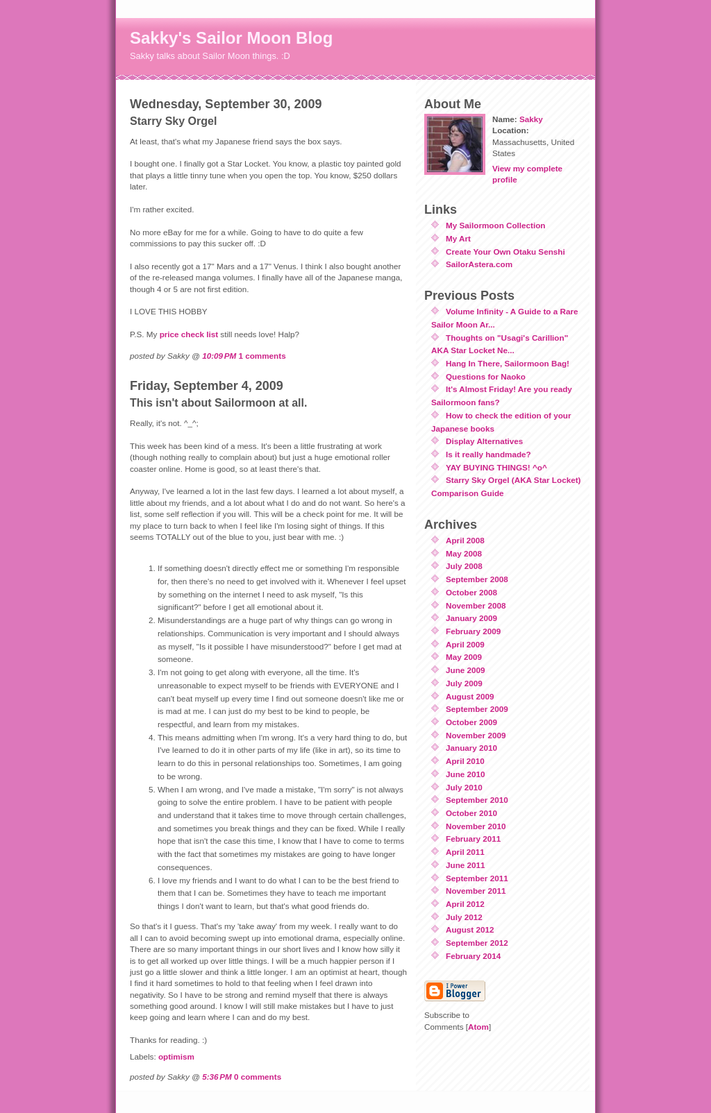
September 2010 (477, 799)
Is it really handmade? (488, 454)
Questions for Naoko (486, 376)
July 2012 (464, 916)
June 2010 (465, 774)
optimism (176, 1056)
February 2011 (473, 838)
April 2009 (465, 644)
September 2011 (477, 878)
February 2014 (473, 955)
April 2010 (465, 760)
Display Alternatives (484, 440)
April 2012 (465, 903)
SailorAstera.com (479, 264)
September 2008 (477, 579)
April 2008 (465, 540)
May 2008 (464, 553)
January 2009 (471, 617)
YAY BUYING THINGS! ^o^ (496, 467)
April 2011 (465, 851)
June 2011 (465, 864)
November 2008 (475, 605)
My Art (458, 238)
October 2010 (471, 812)
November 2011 (475, 890)
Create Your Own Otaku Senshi (505, 251)
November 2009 (475, 735)
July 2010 (464, 787)
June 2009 (465, 669)
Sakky (531, 119)
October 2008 (471, 592)
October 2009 (471, 722)
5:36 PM (217, 1076)
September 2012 (477, 942)
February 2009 (473, 631)
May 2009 (464, 656)
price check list (189, 334)
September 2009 (477, 708)
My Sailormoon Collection (496, 225)
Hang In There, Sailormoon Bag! (507, 363)
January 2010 (471, 747)
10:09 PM (219, 355)
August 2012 (470, 929)
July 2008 (464, 565)
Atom (478, 1026)
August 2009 (470, 696)
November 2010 (475, 826)
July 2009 (464, 683)
